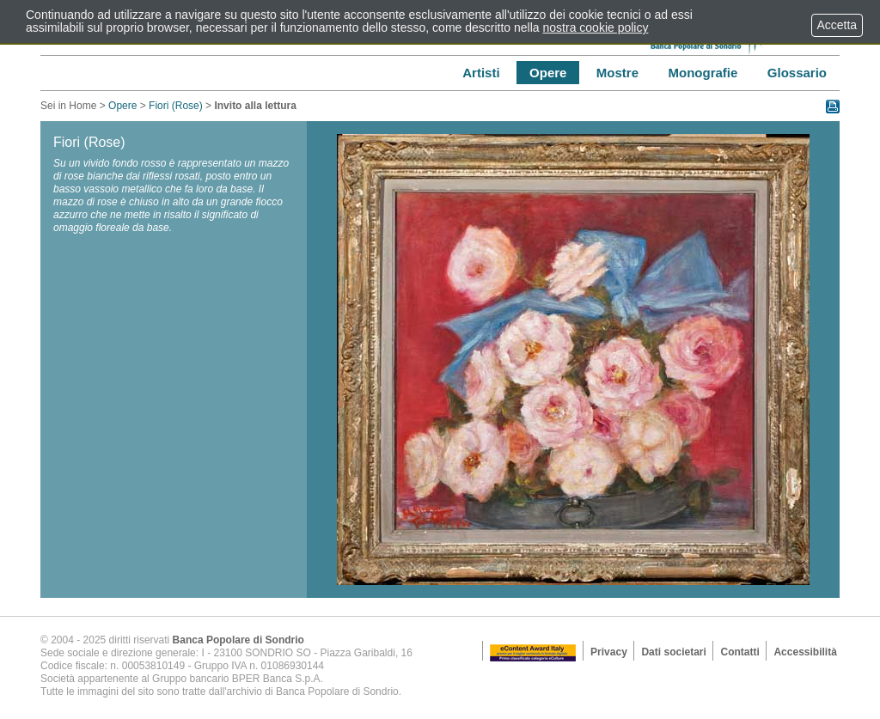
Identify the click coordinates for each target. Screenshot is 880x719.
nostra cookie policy (596, 27)
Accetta (837, 25)
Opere (122, 106)
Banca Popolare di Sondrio (238, 640)
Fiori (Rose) (176, 106)
